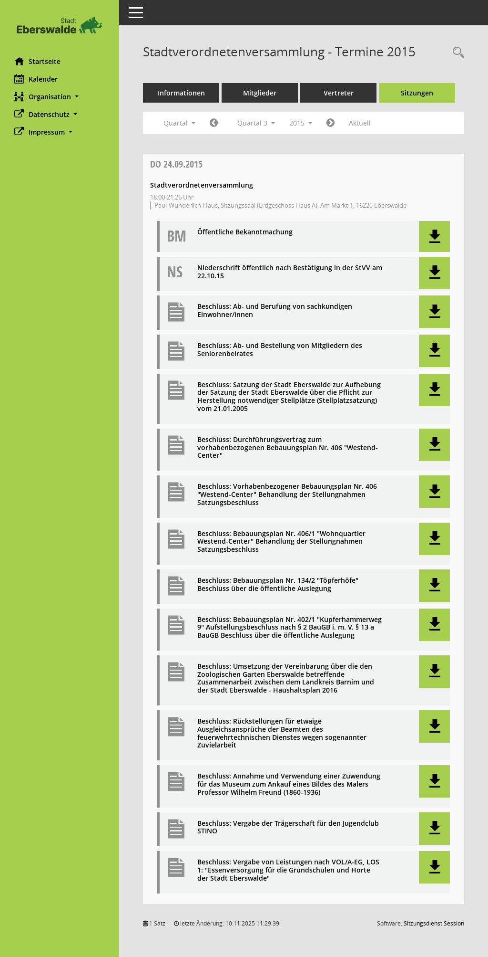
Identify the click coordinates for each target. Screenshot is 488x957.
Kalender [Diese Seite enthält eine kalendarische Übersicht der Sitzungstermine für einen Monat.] (36, 79)
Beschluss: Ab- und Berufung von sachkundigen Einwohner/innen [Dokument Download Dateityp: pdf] (274, 311)
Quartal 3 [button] (256, 122)
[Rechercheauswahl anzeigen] (456, 53)
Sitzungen (417, 92)
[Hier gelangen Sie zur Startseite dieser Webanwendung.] (59, 25)
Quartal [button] (179, 122)
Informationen (181, 92)
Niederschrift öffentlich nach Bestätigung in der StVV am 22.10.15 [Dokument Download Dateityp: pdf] (289, 272)
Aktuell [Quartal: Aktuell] (360, 122)
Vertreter (339, 92)
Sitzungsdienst (434, 923)
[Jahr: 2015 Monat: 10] (330, 123)
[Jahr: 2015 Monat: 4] (214, 123)
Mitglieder (259, 92)
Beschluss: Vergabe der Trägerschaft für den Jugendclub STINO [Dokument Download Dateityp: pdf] (288, 828)
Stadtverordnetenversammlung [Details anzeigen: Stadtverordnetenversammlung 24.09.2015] (201, 184)
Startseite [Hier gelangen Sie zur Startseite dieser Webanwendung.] (37, 61)
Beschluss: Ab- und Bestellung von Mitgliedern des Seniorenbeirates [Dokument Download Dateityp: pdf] (279, 350)
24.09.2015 (176, 164)
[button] (59, 96)
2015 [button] (300, 122)
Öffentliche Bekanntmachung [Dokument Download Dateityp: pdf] (245, 232)
